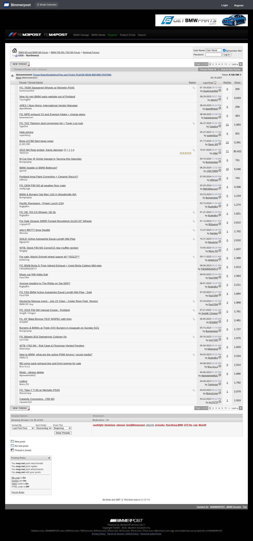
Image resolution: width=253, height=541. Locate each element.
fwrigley (214, 233)
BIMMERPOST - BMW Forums (225, 506)
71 (227, 151)
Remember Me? (232, 50)
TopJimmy (213, 384)
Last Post (208, 82)
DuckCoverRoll (26, 90)
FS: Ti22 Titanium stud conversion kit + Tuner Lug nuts (51, 123)
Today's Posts (128, 34)
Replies (227, 82)
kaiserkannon (26, 117)
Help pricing (26, 132)
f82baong (213, 224)
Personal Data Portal (150, 533)
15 (227, 169)
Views (237, 82)
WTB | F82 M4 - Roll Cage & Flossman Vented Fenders (51, 345)
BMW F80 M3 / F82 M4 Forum (65, 52)
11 (226, 64)
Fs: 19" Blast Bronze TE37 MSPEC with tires (45, 318)
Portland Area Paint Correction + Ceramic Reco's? (48, 176)
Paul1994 (24, 277)
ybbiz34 (150, 424)
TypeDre (23, 126)
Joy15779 (213, 402)
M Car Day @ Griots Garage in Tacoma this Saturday (50, 158)
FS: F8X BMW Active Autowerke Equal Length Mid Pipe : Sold (55, 292)
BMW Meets (98, 34)
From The (58, 425)
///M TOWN (212, 170)
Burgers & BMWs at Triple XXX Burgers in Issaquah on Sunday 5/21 (59, 327)
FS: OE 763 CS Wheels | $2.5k (37, 212)
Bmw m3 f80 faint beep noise (36, 141)
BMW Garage (81, 34)
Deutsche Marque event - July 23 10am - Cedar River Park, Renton (58, 301)
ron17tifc (23, 339)
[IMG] (14, 483)
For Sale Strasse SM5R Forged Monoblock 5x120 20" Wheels (55, 221)
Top (245, 506)
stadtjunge (24, 188)
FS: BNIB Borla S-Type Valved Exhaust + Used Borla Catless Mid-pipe (60, 265)
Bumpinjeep (25, 161)
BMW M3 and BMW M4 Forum (33, 52)
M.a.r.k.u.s (24, 366)
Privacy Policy (99, 533)
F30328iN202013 (27, 268)
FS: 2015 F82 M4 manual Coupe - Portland (44, 310)
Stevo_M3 (213, 144)
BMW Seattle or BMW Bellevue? (38, 167)
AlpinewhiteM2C (27, 375)
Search (142, 34)
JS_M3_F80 (24, 144)
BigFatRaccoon (210, 188)
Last (235, 64)
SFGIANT (23, 321)
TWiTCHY (23, 152)
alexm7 (214, 99)
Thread (22, 82)
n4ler (215, 153)
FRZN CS (23, 357)
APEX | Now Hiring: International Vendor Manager (48, 105)
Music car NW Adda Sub (33, 274)
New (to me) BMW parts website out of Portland (47, 96)
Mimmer (23, 232)
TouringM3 (24, 99)
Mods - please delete (31, 372)
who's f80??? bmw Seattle (34, 229)
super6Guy (24, 135)
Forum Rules (18, 492)
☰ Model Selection (47, 4)
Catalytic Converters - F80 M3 (36, 398)
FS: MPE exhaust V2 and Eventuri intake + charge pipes (52, 114)
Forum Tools (206, 69)
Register (239, 5)
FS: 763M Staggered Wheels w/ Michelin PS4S (47, 87)
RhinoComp (25, 393)
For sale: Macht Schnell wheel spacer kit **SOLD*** (49, 256)
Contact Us (203, 506)
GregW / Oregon (27, 313)
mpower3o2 (25, 401)
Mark (18, 77)
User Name (199, 50)
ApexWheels (25, 108)
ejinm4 (22, 170)
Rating (192, 82)
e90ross (23, 179)
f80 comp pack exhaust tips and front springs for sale (50, 363)
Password (198, 54)
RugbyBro (24, 206)
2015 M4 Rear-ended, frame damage (41, 149)
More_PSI (213, 250)
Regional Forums (91, 52)
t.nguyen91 (25, 224)
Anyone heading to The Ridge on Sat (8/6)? (44, 283)
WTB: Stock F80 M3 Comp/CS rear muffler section (48, 247)
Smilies (15, 480)
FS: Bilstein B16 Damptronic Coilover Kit (43, 336)
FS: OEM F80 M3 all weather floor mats (42, 185)
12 (227, 142)
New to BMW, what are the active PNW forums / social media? (55, 354)
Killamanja (24, 348)
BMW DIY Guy (26, 304)
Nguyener (24, 241)
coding (23, 381)
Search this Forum (230, 69)
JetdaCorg (24, 259)
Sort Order (41, 425)
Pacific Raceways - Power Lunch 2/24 (41, 203)
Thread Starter (35, 82)
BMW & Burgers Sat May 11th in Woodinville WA (47, 194)
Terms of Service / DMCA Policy (123, 533)
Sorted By (17, 425)
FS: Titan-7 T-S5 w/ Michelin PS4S (39, 390)
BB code (16, 477)
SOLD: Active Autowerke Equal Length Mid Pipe (47, 238)
